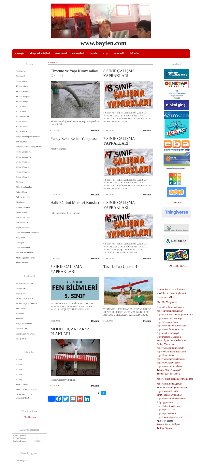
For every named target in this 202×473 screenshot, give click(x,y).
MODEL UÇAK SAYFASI (26, 303)
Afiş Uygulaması (165, 402)
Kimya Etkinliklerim (24, 323)
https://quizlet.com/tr (167, 413)
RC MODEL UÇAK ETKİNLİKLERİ (24, 396)
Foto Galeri (78, 53)
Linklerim (134, 53)
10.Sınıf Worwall (22, 126)
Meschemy (20, 202)
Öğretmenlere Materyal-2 (169, 336)
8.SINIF (19, 364)
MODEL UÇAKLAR (24, 298)
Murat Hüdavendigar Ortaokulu (172, 387)
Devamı (95, 130)
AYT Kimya (21, 111)
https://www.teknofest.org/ (169, 318)
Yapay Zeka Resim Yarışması (73, 138)
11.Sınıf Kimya (22, 91)
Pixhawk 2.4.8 (21, 329)
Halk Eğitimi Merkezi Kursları (74, 202)
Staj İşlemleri (21, 339)
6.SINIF (19, 375)
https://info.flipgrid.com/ (168, 406)
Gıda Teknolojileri (23, 247)
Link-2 (177, 373)
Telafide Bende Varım (24, 283)
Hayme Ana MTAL (166, 297)
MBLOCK (176, 202)
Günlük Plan (21, 71)
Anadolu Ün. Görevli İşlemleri (171, 293)
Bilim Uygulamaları (24, 187)
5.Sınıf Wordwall (22, 162)
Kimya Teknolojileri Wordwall (28, 137)
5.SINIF (19, 379)
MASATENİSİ (22, 385)
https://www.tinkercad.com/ (170, 366)
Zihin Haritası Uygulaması (169, 394)
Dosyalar (93, 53)
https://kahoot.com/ (166, 355)
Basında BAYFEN (23, 217)
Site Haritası (30, 417)
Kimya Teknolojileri (39, 53)
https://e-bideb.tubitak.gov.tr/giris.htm (175, 378)
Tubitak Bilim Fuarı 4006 (169, 370)
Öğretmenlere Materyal (168, 333)
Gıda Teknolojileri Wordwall (27, 232)
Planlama (19, 182)
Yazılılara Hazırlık (23, 222)
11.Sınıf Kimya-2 (23, 96)
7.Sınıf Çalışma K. (23, 152)
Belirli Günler (21, 192)
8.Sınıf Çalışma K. (23, 157)
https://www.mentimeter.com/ (171, 359)
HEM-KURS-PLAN (176, 266)
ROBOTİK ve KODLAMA (27, 389)
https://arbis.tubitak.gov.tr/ (169, 383)
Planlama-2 (20, 76)
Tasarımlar (20, 313)
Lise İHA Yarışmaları (167, 302)
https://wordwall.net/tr (167, 391)
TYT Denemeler (22, 116)
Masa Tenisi (61, 53)
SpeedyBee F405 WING (25, 334)
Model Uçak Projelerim (25, 258)
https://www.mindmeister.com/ (171, 398)
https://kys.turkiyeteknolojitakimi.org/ (175, 314)
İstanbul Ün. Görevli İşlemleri (171, 289)
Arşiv (105, 53)
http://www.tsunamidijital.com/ (171, 351)
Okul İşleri (20, 243)
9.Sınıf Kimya (21, 81)
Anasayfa (19, 53)
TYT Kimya (21, 106)
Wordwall (119, 53)
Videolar (19, 319)
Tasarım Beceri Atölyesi (168, 424)
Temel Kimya (21, 142)
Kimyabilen (20, 237)
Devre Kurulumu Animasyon (170, 307)
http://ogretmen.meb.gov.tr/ (170, 310)
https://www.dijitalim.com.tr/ (170, 348)
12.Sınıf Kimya (22, 101)
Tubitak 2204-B (164, 373)
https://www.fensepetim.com (170, 329)
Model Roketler (22, 263)
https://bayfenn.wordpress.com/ (172, 325)
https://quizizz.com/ (166, 409)
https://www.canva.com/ (168, 362)
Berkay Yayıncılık (165, 344)
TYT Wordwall (22, 132)
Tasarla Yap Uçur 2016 (121, 266)
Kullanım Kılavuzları (24, 253)
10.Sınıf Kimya (22, 86)
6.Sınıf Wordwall (22, 167)
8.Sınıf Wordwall (22, 177)
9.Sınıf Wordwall (22, 121)
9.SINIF (19, 359)
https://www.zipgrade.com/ (169, 417)
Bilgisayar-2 (21, 293)
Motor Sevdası (22, 212)
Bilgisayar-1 (21, 288)
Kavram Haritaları (23, 207)
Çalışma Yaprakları (23, 197)
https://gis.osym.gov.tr (167, 322)
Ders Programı (22, 460)
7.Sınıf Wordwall (22, 172)
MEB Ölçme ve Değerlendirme (171, 340)
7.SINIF (19, 369)
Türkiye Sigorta (164, 428)
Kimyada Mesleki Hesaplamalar (28, 147)
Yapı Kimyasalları (23, 227)
